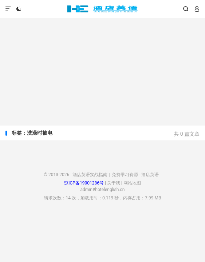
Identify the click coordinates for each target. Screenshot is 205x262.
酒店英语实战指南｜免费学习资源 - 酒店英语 (102, 9)
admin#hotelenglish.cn (102, 189)
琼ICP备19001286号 (84, 183)
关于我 (113, 183)
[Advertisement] (102, 69)
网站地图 (132, 183)
